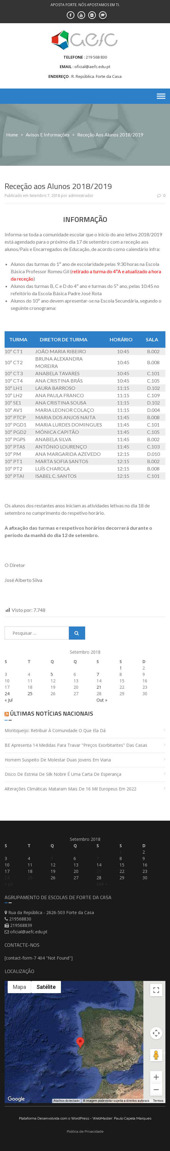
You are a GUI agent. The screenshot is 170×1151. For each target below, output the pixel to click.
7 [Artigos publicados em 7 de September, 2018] (97, 674)
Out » (101, 700)
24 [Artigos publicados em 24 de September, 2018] (7, 693)
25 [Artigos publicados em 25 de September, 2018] (30, 693)
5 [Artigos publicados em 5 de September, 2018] (52, 674)
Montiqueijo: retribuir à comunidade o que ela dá (55, 730)
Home (12, 134)
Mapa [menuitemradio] (19, 987)
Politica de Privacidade (85, 1131)
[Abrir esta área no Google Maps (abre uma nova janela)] (16, 1099)
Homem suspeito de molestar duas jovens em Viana (58, 760)
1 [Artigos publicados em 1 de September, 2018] (120, 668)
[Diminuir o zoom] (156, 1090)
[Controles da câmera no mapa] (156, 1033)
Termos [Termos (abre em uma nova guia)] (158, 1100)
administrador (80, 195)
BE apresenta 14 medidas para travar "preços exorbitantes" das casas (76, 745)
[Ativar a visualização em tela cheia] (156, 990)
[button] (80, 1046)
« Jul (9, 700)
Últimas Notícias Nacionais (51, 713)
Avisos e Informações (48, 134)
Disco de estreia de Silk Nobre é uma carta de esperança (63, 774)
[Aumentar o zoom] (156, 1077)
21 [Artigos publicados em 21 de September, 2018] (98, 687)
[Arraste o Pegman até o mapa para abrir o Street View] (156, 1055)
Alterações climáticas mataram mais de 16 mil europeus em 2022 (70, 789)
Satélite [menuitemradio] (46, 987)
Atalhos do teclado (66, 1100)
